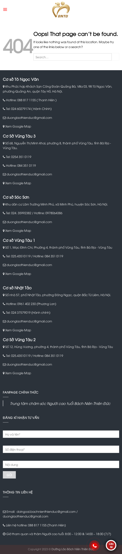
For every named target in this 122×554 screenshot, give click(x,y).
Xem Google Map (18, 126)
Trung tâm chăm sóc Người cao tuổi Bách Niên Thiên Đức (60, 403)
